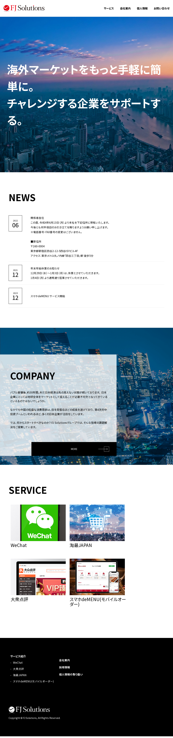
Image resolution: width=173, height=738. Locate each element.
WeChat (18, 664)
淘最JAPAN (20, 677)
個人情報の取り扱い (71, 676)
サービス (109, 8)
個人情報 (142, 8)
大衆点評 (18, 670)
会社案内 (125, 8)
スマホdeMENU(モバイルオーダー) (33, 683)
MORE (74, 448)
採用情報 (64, 669)
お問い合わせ (162, 8)
